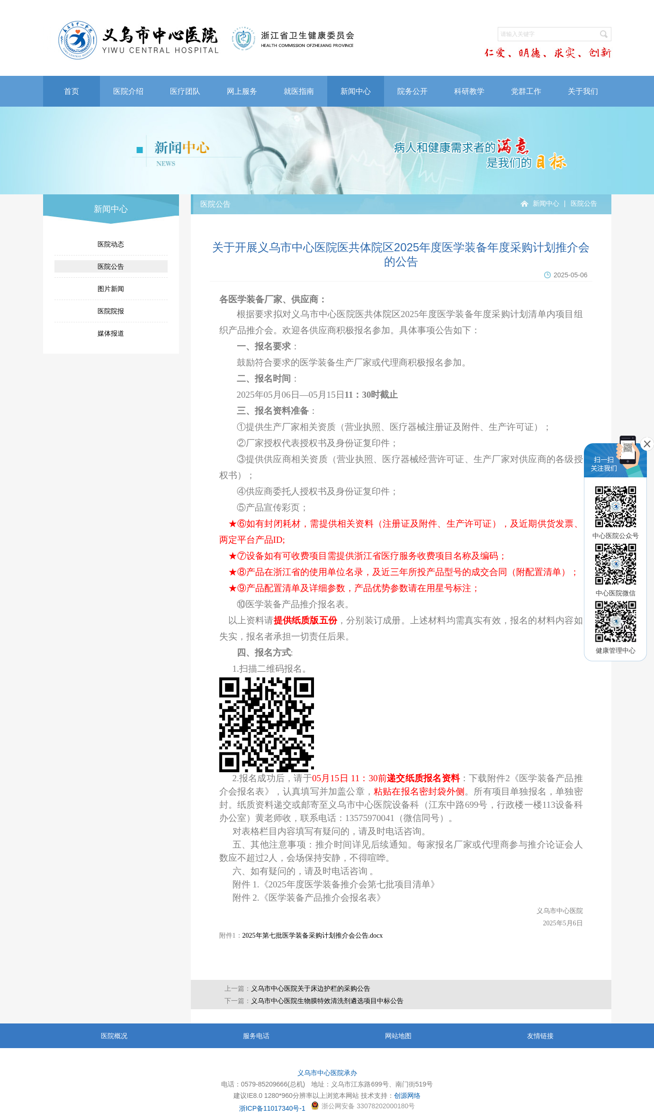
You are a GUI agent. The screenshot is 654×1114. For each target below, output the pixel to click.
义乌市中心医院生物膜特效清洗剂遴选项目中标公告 (327, 1000)
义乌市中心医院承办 (327, 1073)
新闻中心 (355, 91)
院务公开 (412, 91)
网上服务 (242, 91)
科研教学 (469, 91)
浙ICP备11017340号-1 (272, 1108)
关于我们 (583, 91)
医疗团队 (185, 91)
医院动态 (111, 244)
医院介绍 (128, 91)
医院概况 (114, 1036)
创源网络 (407, 1095)
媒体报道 (111, 333)
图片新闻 (111, 288)
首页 (71, 91)
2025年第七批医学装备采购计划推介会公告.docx (312, 935)
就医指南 (299, 91)
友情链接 (540, 1036)
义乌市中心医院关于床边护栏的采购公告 (310, 988)
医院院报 (111, 311)
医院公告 (111, 266)
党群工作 (526, 91)
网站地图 (398, 1036)
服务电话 (256, 1036)
